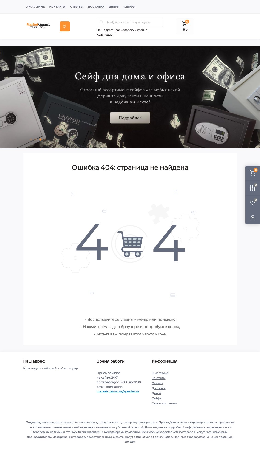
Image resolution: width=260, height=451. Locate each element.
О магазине (35, 6)
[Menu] (65, 26)
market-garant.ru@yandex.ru (118, 391)
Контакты (57, 6)
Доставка (96, 6)
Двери (114, 6)
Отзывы (76, 6)
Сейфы (129, 6)
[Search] (102, 22)
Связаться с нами (164, 403)
